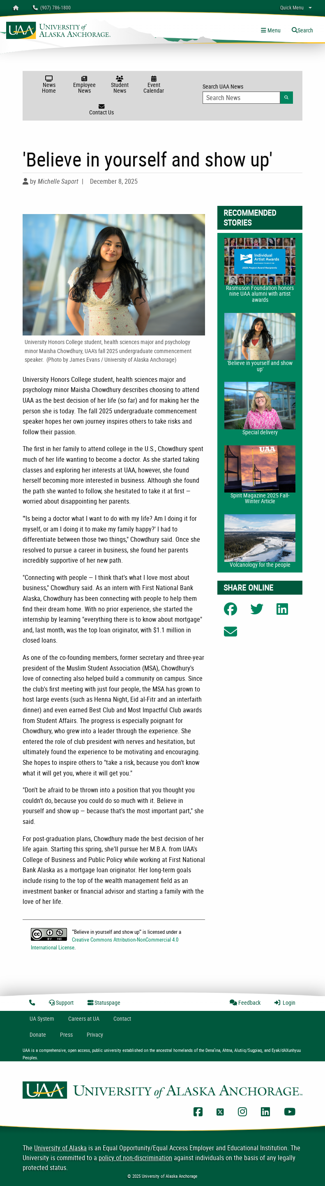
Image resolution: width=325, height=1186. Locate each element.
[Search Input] (241, 97)
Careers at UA (83, 1018)
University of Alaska (60, 1147)
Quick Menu (292, 7)
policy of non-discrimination (135, 1157)
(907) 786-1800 (52, 7)
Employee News (84, 85)
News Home (49, 85)
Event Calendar (153, 85)
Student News (120, 85)
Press (66, 1034)
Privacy (95, 1034)
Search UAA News (248, 93)
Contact (122, 1018)
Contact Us (101, 110)
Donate (38, 1034)
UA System (42, 1018)
